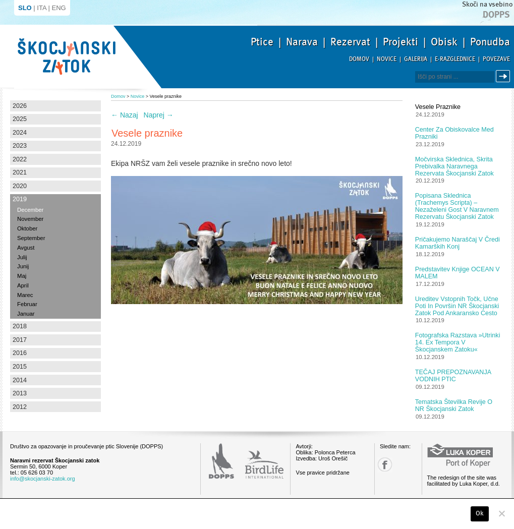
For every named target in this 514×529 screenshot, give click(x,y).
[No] (501, 513)
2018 (20, 326)
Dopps (496, 15)
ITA (41, 8)
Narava (302, 41)
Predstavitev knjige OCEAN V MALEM (457, 273)
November (30, 219)
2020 (20, 186)
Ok (480, 513)
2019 (20, 199)
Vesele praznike (438, 106)
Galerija (415, 59)
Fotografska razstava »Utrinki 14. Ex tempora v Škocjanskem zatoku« (457, 342)
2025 (20, 119)
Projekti (400, 41)
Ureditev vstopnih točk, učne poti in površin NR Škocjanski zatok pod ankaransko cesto (457, 306)
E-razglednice (455, 59)
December (30, 210)
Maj (21, 276)
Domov (359, 59)
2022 (20, 159)
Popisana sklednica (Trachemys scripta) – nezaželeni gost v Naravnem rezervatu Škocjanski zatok (457, 206)
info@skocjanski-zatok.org (42, 479)
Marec (25, 295)
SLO (25, 8)
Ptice (262, 41)
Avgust (25, 248)
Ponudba (490, 41)
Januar (26, 314)
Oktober (27, 228)
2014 (20, 380)
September (31, 238)
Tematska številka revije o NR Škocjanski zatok (453, 405)
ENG (59, 8)
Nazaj (124, 115)
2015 (20, 366)
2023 (20, 145)
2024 (20, 132)
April (23, 285)
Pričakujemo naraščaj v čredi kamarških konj (457, 243)
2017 (20, 339)
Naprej (159, 115)
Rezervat (350, 41)
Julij (22, 257)
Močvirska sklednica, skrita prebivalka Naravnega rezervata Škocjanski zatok (454, 166)
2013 (20, 393)
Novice (386, 59)
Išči (504, 76)
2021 (20, 172)
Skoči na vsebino (487, 4)
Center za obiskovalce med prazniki (454, 133)
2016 (20, 353)
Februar (27, 304)
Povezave (496, 59)
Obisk (444, 41)
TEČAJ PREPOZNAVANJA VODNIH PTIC (453, 376)
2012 (20, 406)
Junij (23, 266)
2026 (20, 105)
